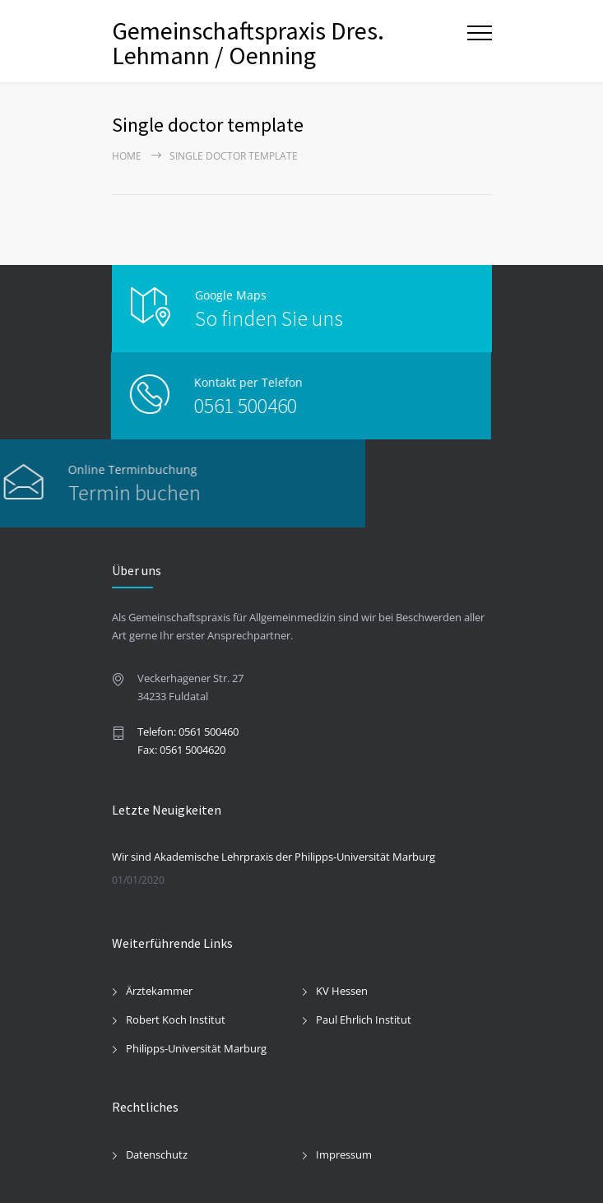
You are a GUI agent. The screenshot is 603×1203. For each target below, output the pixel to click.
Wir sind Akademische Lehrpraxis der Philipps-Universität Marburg (273, 856)
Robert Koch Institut (175, 1019)
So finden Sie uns (269, 318)
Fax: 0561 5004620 (181, 749)
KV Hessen (342, 990)
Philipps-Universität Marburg (196, 1048)
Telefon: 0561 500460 (188, 731)
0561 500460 (208, 405)
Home (126, 156)
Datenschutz (157, 1154)
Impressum (344, 1154)
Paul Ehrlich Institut (363, 1019)
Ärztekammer (159, 990)
